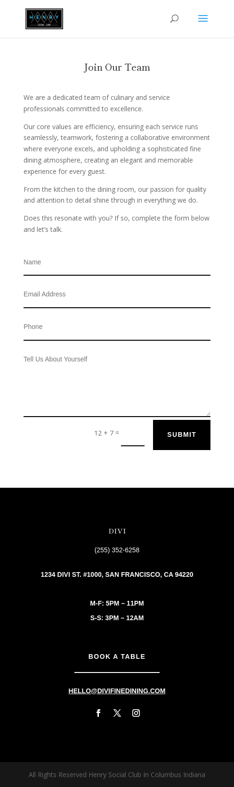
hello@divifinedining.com (117, 691)
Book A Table (117, 656)
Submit (181, 434)
